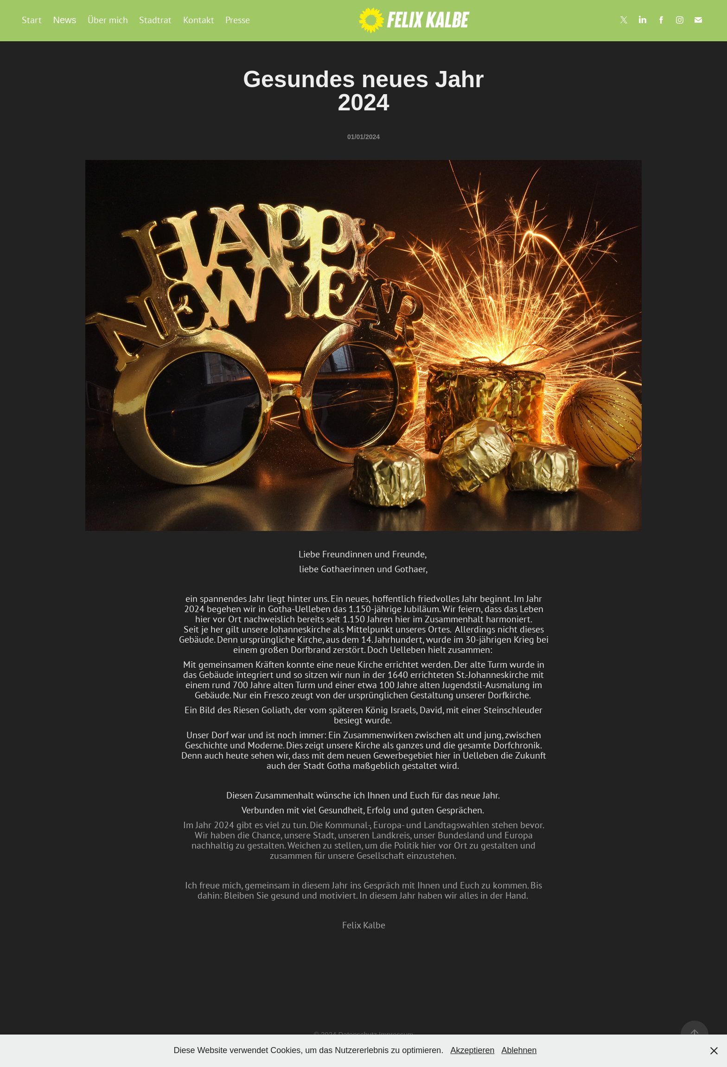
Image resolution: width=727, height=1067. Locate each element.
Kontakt (198, 20)
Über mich (108, 20)
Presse (237, 20)
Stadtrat (155, 20)
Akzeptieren (472, 1050)
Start (32, 20)
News (64, 20)
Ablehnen (518, 1050)
